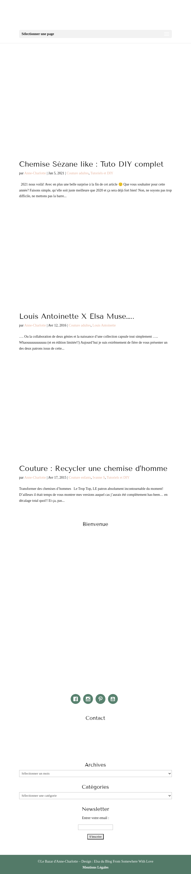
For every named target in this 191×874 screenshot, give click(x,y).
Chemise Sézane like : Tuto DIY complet (91, 164)
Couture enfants (80, 477)
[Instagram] (89, 699)
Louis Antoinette (104, 325)
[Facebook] (77, 699)
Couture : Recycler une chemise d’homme (93, 468)
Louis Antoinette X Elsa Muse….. (76, 316)
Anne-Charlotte (35, 173)
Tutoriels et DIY (101, 173)
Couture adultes (78, 173)
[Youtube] (114, 699)
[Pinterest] (102, 699)
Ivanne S (99, 477)
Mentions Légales (96, 867)
